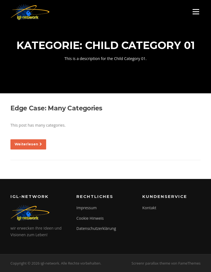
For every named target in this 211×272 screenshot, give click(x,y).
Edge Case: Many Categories (56, 108)
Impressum (86, 207)
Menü (196, 11)
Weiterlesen (28, 144)
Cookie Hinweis (90, 218)
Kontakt (149, 207)
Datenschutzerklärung (96, 228)
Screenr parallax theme (151, 263)
